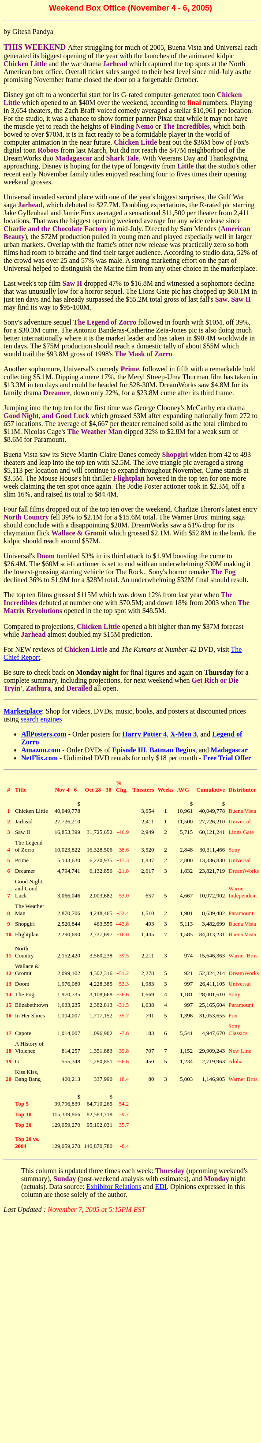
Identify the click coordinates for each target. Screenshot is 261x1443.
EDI (161, 1186)
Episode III (129, 750)
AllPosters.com (44, 734)
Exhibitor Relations (113, 1186)
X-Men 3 (183, 734)
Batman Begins (172, 750)
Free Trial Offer (227, 758)
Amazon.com (40, 750)
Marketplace (23, 711)
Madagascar (229, 750)
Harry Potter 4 (144, 734)
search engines (41, 719)
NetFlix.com (39, 758)
